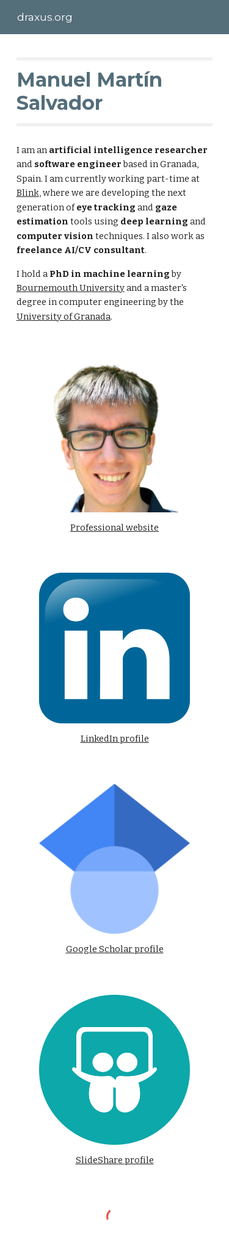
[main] (115, 92)
